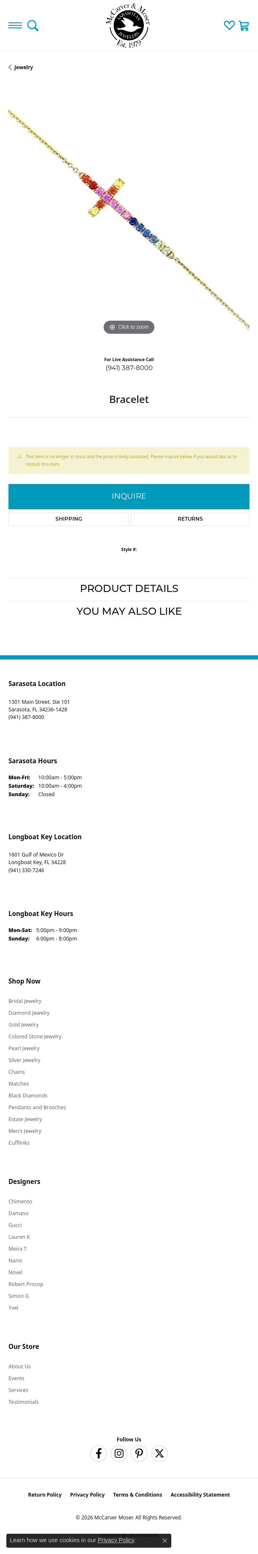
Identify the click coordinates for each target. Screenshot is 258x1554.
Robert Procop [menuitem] (26, 1284)
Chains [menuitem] (16, 1072)
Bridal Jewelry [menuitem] (24, 1001)
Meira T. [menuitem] (17, 1248)
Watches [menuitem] (18, 1083)
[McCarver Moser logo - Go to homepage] (129, 25)
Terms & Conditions (137, 1494)
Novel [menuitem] (15, 1272)
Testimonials (23, 1401)
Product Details (129, 589)
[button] (32, 25)
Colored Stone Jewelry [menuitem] (34, 1036)
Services (18, 1390)
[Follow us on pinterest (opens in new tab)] (139, 1453)
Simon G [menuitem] (18, 1296)
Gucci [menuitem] (15, 1225)
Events (16, 1378)
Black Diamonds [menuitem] (27, 1095)
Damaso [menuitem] (18, 1213)
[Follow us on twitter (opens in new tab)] (159, 1453)
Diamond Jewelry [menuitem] (28, 1012)
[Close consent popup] (164, 1540)
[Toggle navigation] (15, 25)
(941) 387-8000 (129, 368)
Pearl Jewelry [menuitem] (24, 1048)
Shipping (68, 519)
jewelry (23, 67)
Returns (190, 519)
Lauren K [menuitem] (19, 1236)
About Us (19, 1366)
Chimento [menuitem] (20, 1201)
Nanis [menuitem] (15, 1260)
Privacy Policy (87, 1494)
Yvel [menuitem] (13, 1307)
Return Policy (45, 1494)
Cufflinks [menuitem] (19, 1142)
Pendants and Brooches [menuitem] (37, 1107)
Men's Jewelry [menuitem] (24, 1131)
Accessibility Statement (200, 1494)
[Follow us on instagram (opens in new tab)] (118, 1453)
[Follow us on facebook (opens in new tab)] (98, 1453)
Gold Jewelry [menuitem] (23, 1024)
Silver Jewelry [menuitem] (24, 1060)
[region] (129, 217)
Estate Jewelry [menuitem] (25, 1119)
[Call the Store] (26, 717)
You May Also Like (129, 612)
